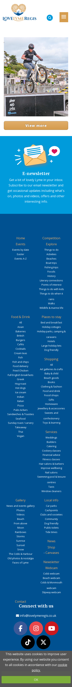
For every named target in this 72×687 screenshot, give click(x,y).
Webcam (51, 568)
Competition (51, 238)
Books (51, 382)
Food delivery (20, 366)
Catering (51, 446)
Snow (20, 549)
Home (20, 238)
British (20, 335)
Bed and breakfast (51, 322)
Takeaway (20, 427)
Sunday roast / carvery (20, 423)
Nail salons (51, 472)
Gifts (51, 399)
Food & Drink (20, 317)
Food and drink (51, 391)
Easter (20, 254)
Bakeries (21, 331)
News (51, 541)
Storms (21, 536)
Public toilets (51, 527)
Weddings (51, 437)
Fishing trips (51, 267)
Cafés (20, 344)
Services (51, 432)
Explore (51, 244)
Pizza (20, 405)
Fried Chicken (20, 370)
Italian (20, 401)
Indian (20, 396)
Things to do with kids (51, 289)
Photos (21, 510)
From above (20, 523)
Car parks (51, 506)
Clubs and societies (51, 514)
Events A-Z (21, 258)
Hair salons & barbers (51, 463)
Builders (51, 442)
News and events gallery (21, 506)
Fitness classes (51, 459)
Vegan (20, 436)
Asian (20, 327)
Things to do (51, 249)
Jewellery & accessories (51, 408)
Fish (20, 357)
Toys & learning (51, 422)
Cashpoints (51, 510)
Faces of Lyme (20, 562)
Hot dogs (20, 388)
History (51, 276)
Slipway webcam (51, 592)
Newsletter (51, 562)
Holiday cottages (51, 327)
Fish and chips (20, 362)
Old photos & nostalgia (20, 558)
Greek (20, 379)
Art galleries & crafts (51, 369)
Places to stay (51, 317)
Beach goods (51, 378)
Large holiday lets (51, 345)
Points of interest (51, 284)
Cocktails (21, 348)
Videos (21, 514)
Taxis (51, 486)
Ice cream (20, 392)
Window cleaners (51, 491)
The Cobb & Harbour (20, 554)
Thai (20, 431)
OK (36, 680)
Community (51, 519)
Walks (51, 303)
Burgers (20, 340)
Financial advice (51, 455)
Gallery (21, 500)
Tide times (51, 532)
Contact (20, 601)
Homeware (51, 404)
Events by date (20, 249)
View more (36, 125)
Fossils (51, 271)
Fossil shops (51, 395)
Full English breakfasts (20, 375)
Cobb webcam (51, 573)
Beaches (51, 258)
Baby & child (51, 373)
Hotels (51, 341)
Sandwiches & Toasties (20, 414)
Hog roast (20, 383)
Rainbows (20, 532)
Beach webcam (51, 578)
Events (20, 244)
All (20, 322)
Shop (51, 547)
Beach (20, 519)
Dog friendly (51, 350)
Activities (51, 254)
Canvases (52, 553)
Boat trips (51, 263)
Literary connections (51, 280)
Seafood (21, 418)
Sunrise (20, 540)
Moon (20, 527)
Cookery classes (51, 450)
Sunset (21, 545)
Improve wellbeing (51, 468)
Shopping (51, 359)
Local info (51, 500)
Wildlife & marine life (51, 308)
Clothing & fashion (51, 386)
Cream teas (20, 353)
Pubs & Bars (21, 410)
